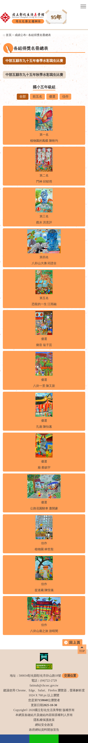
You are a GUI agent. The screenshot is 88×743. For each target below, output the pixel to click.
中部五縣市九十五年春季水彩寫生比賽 (34, 61)
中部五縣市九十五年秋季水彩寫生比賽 (34, 75)
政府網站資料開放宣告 (44, 729)
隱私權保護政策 (44, 719)
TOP (82, 651)
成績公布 (20, 35)
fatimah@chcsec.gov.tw (44, 685)
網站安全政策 (44, 724)
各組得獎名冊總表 (39, 35)
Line (44, 738)
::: (4, 35)
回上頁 (74, 642)
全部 (22, 96)
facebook (14, 738)
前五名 (37, 96)
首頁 (8, 35)
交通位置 (70, 675)
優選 (52, 96)
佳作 (65, 96)
